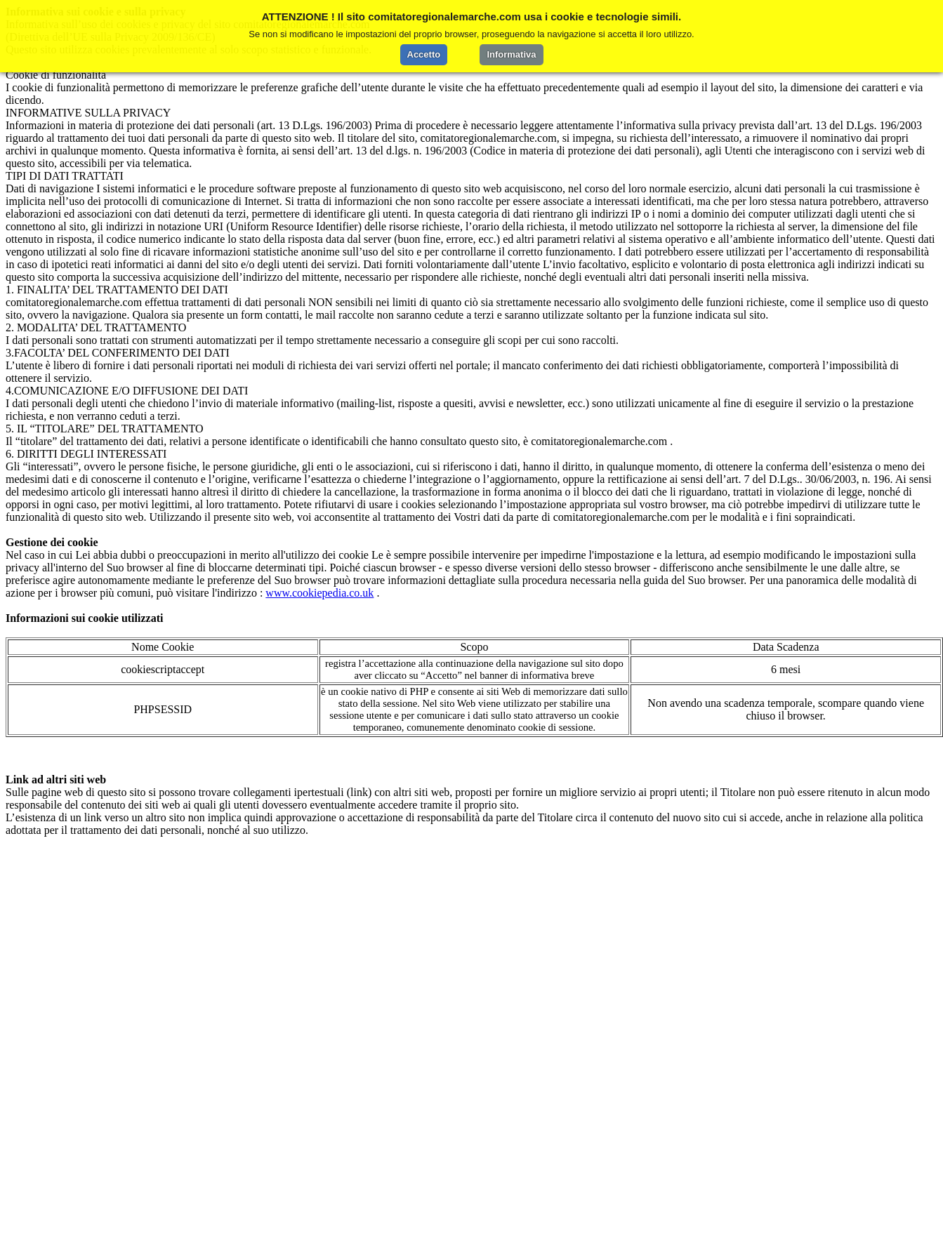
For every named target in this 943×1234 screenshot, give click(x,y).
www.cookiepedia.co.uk (319, 593)
